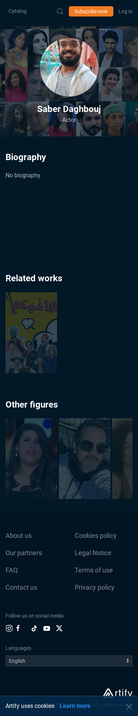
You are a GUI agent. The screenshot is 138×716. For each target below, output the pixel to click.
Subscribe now (91, 11)
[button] (69, 67)
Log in (125, 11)
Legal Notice (93, 553)
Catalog (17, 11)
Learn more (75, 705)
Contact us (21, 587)
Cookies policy (96, 535)
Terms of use (94, 570)
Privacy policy (94, 587)
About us (19, 535)
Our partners (24, 553)
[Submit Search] (60, 11)
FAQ (12, 570)
